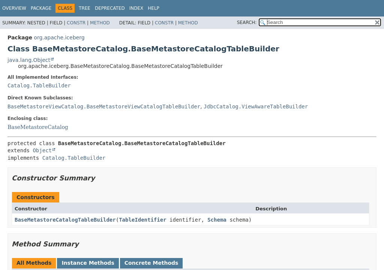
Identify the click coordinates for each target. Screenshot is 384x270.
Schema (216, 220)
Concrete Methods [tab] (151, 263)
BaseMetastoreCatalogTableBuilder (65, 220)
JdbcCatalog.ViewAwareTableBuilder (256, 107)
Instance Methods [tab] (88, 263)
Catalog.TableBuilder (39, 85)
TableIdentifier (142, 220)
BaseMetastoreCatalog (38, 127)
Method (100, 23)
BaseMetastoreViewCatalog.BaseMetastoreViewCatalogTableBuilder (104, 107)
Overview (14, 8)
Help (153, 8)
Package (41, 8)
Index (136, 8)
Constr (76, 23)
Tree (84, 8)
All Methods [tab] (33, 263)
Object (42, 150)
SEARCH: (247, 22)
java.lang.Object (29, 60)
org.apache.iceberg (59, 37)
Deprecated (110, 8)
